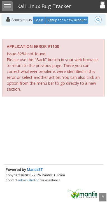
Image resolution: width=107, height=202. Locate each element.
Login (38, 20)
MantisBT (35, 169)
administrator (28, 180)
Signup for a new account (67, 20)
